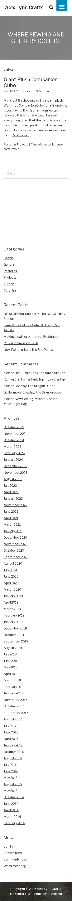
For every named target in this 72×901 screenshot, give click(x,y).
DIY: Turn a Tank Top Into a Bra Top (40, 373)
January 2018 (13, 693)
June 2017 (11, 732)
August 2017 (13, 719)
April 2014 (11, 810)
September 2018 (16, 641)
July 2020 (10, 570)
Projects (22, 144)
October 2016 (14, 752)
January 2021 (13, 531)
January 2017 (13, 745)
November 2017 (15, 700)
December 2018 (15, 628)
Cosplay (9, 258)
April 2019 (11, 602)
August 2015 (13, 784)
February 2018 (14, 687)
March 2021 (12, 524)
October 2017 (14, 706)
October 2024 (14, 440)
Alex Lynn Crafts (24, 8)
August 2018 (13, 648)
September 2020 (16, 557)
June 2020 (11, 576)
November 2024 (16, 434)
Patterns (10, 271)
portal (7, 148)
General (9, 264)
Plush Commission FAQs (21, 343)
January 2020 (13, 596)
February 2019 (14, 615)
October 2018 (14, 635)
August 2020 (13, 563)
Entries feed (13, 853)
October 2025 (14, 427)
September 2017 (16, 713)
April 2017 (11, 739)
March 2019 (12, 609)
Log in (8, 846)
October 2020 (14, 550)
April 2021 (11, 518)
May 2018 (10, 667)
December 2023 (15, 466)
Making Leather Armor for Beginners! (31, 337)
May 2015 (10, 791)
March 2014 (12, 817)
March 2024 (12, 446)
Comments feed (15, 859)
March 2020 (12, 589)
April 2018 (11, 674)
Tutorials (10, 290)
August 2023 (13, 479)
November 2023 (15, 472)
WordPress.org (15, 866)
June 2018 (11, 661)
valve (15, 148)
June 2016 (11, 771)
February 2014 (14, 823)
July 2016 (10, 765)
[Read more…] (21, 135)
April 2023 (11, 492)
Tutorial (9, 284)
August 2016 (13, 758)
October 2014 (14, 797)
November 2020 (15, 544)
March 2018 (12, 680)
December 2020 (15, 537)
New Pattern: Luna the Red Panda (28, 350)
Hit (12, 894)
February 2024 (14, 453)
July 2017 (10, 726)
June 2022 (11, 511)
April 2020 (11, 583)
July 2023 (10, 485)
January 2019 (13, 622)
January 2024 (13, 459)
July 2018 (10, 654)
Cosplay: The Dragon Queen (35, 386)
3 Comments (44, 91)
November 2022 (15, 505)
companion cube (52, 144)
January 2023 (13, 498)
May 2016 (10, 778)
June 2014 (11, 804)
